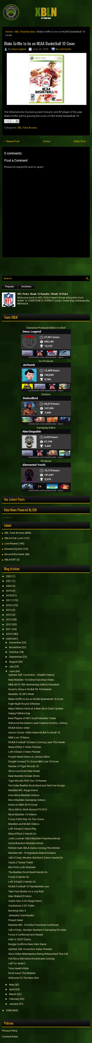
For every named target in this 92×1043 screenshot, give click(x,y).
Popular (9, 286)
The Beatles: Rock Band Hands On (27, 872)
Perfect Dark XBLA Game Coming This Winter (34, 847)
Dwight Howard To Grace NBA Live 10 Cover (33, 761)
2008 (9, 1010)
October (14, 652)
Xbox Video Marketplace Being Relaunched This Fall (38, 953)
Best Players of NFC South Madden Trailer (32, 718)
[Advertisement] (47, 266)
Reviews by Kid (13, 548)
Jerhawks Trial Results (21, 915)
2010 (9, 633)
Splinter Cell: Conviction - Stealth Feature (31, 674)
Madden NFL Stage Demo (23, 790)
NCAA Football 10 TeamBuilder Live (28, 886)
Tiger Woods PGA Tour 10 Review (27, 780)
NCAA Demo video (19, 727)
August (13, 661)
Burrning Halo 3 (17, 910)
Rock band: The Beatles (21, 973)
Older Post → (81, 141)
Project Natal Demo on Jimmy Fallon (29, 756)
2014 (9, 614)
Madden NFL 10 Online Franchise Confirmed (33, 924)
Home (8, 31)
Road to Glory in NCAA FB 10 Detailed (29, 689)
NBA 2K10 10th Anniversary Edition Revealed (33, 684)
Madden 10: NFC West (21, 694)
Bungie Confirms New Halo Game (27, 944)
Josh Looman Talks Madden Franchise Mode (34, 838)
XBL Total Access (25, 31)
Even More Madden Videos (23, 795)
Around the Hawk (14, 554)
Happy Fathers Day (19, 713)
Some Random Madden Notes (25, 843)
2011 (9, 629)
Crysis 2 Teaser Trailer (20, 862)
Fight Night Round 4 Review (24, 703)
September (15, 656)
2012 (9, 624)
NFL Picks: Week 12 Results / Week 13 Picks (42, 294)
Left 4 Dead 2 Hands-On (22, 881)
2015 (9, 609)
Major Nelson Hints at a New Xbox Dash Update (35, 708)
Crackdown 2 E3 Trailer (21, 905)
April (12, 989)
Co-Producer (46, 361)
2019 (9, 590)
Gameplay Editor (46, 427)
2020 (9, 585)
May (11, 984)
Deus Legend (19, 49)
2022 (9, 576)
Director (46, 394)
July (11, 666)
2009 (9, 638)
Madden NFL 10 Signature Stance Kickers (32, 852)
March (12, 994)
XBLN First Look (13, 538)
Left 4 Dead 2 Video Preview (24, 751)
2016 (9, 605)
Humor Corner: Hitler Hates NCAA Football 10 (34, 732)
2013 (9, 619)
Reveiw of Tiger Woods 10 (23, 766)
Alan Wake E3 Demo (20, 896)
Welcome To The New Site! (23, 977)
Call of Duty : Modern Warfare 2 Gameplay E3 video (37, 929)
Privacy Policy (9, 1030)
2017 (9, 600)
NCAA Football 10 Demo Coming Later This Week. (37, 742)
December (15, 642)
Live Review (11, 543)
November (15, 647)
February (14, 998)
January (13, 1003)
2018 (9, 595)
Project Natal (15, 920)
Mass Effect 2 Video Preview (24, 747)
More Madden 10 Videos (22, 814)
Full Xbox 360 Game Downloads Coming (31, 958)
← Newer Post (11, 141)
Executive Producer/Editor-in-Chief (46, 327)
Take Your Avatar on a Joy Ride (26, 891)
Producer (46, 461)
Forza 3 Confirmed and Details (25, 934)
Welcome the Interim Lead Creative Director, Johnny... (38, 723)
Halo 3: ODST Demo (19, 939)
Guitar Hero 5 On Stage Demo (25, 900)
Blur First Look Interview (22, 867)
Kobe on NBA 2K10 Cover (22, 804)
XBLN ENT (10, 559)
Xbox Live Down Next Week (24, 771)
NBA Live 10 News (18, 737)
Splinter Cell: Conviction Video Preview (30, 949)
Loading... (7, 517)
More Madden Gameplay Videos (26, 799)
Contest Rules (10, 1036)
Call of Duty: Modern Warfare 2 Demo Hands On (35, 857)
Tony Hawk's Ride (18, 968)
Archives (26, 286)
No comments (63, 49)
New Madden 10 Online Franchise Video (31, 679)
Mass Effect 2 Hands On (22, 833)
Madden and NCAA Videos (23, 823)
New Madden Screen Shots (24, 775)
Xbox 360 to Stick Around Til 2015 (27, 809)
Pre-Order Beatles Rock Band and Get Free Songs (36, 785)
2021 (9, 581)
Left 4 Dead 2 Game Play (22, 828)
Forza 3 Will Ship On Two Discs (26, 819)
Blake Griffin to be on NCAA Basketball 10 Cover (39, 43)
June (12, 671)
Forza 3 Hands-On (18, 876)
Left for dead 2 (16, 963)
